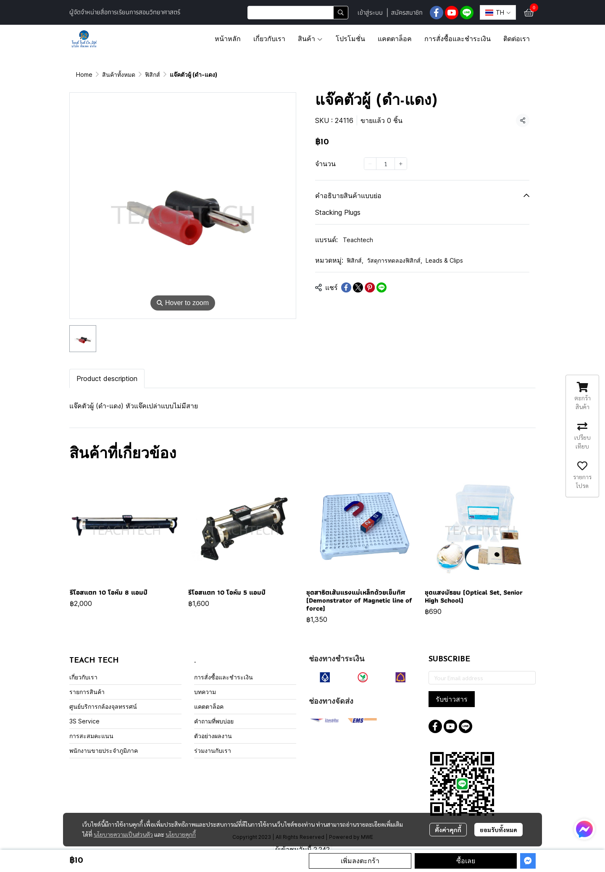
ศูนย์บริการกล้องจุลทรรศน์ (103, 706)
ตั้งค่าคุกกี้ (448, 829)
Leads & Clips (444, 260)
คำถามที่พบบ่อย (214, 721)
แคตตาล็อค (209, 706)
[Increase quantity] (401, 164)
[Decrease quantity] (370, 164)
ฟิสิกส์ (152, 74)
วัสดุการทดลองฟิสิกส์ (394, 260)
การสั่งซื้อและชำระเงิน (223, 677)
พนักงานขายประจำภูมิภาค (103, 750)
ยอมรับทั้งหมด (498, 829)
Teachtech (358, 239)
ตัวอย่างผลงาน (213, 735)
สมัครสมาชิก (407, 12)
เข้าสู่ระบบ (370, 12)
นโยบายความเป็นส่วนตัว (123, 834)
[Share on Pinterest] (370, 287)
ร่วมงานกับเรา (212, 750)
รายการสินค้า (87, 691)
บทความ (205, 691)
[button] (297, 12)
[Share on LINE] (381, 287)
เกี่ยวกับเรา (83, 677)
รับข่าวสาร (452, 699)
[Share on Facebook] (346, 287)
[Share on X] (358, 287)
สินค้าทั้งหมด (118, 74)
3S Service (84, 721)
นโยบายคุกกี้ (181, 834)
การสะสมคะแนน (91, 735)
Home (84, 74)
